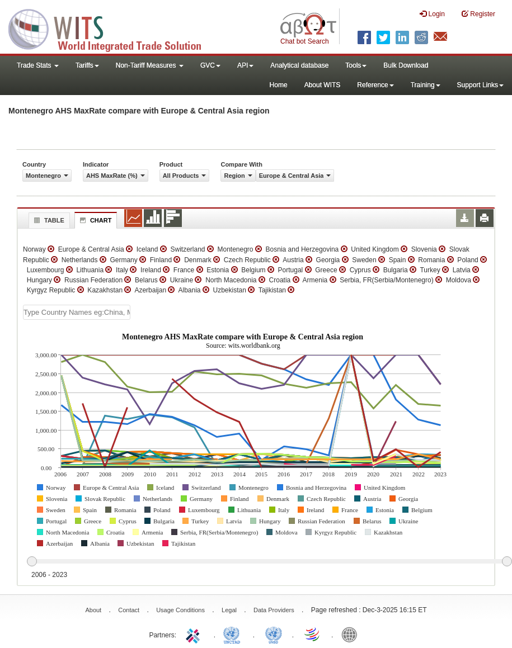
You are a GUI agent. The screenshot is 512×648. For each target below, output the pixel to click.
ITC (195, 634)
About (93, 610)
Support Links (480, 85)
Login (432, 14)
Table (47, 220)
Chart (94, 220)
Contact (128, 610)
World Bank (352, 634)
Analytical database (299, 65)
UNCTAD (234, 634)
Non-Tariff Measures (150, 65)
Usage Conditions (180, 610)
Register (478, 14)
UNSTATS (273, 634)
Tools (356, 65)
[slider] (269, 562)
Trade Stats (38, 65)
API (245, 65)
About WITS (322, 85)
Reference (375, 85)
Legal (229, 610)
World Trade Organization (313, 634)
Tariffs (87, 65)
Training (425, 85)
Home (279, 85)
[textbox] (76, 312)
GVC (210, 65)
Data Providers (273, 610)
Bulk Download (405, 65)
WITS (112, 28)
